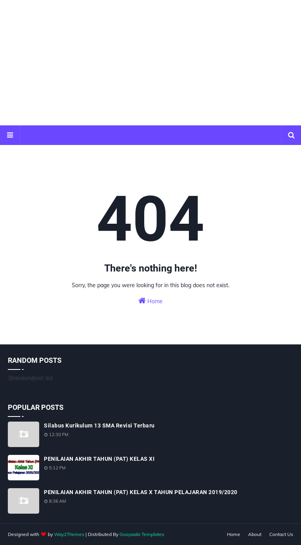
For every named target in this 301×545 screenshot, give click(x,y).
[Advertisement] (150, 63)
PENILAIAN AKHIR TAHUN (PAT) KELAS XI (99, 459)
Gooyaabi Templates (142, 534)
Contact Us (281, 534)
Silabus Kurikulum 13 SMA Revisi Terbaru (99, 425)
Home (150, 301)
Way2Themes (69, 534)
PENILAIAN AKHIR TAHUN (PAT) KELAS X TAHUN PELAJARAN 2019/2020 (141, 492)
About (254, 534)
